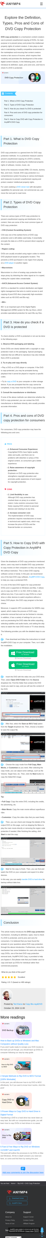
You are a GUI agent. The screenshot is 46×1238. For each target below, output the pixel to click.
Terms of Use (9, 1223)
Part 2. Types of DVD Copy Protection (19, 105)
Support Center (28, 1217)
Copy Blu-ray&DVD (33, 1004)
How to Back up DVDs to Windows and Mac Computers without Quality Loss (19, 1042)
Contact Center (28, 1220)
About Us (8, 1217)
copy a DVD (11, 381)
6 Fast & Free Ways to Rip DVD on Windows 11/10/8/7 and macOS (20, 1148)
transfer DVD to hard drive (32, 879)
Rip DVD (20, 1183)
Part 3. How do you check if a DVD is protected (22, 109)
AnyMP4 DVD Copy (36, 577)
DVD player (9, 263)
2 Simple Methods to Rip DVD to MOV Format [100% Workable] (20, 1077)
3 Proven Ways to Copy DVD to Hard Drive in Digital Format (20, 1113)
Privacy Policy (10, 1220)
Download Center (16, 1198)
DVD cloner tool (23, 187)
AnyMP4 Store (15, 1203)
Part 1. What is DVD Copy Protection (18, 101)
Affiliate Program (29, 1223)
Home (13, 1183)
